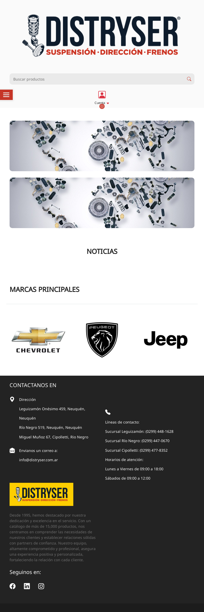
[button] (102, 97)
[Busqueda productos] (97, 79)
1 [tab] (102, 106)
